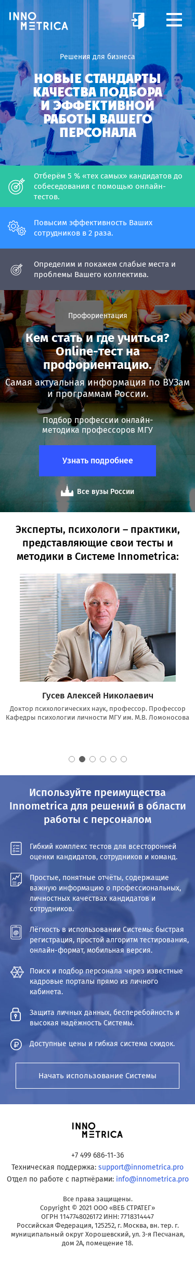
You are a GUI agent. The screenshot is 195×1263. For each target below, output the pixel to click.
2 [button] (82, 759)
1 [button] (71, 759)
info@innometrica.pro (152, 1179)
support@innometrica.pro (141, 1167)
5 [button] (113, 759)
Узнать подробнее (97, 460)
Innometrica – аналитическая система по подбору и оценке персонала (39, 20)
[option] (97, 647)
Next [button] (182, 669)
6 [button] (123, 759)
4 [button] (103, 759)
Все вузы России (105, 491)
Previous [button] (13, 669)
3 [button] (92, 759)
